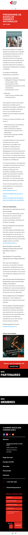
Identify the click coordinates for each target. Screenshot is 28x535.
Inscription (14, 366)
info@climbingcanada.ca (10, 190)
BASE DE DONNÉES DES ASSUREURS (13, 200)
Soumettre (18, 525)
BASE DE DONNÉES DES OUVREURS (13, 198)
